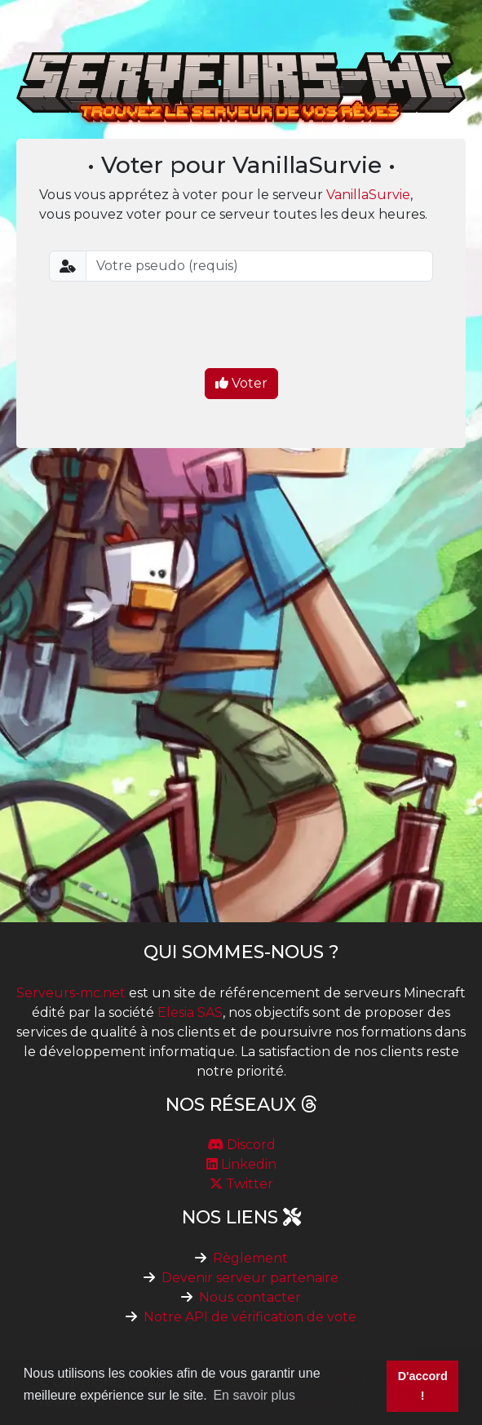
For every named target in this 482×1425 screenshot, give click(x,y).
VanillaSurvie (368, 194)
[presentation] (241, 326)
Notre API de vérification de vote (250, 1317)
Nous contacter (250, 1297)
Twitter (241, 1184)
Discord (241, 1144)
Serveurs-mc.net (71, 993)
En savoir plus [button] (254, 1395)
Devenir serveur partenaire (249, 1277)
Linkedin (241, 1164)
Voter (241, 383)
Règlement (250, 1258)
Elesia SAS (190, 1012)
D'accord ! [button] (423, 1386)
